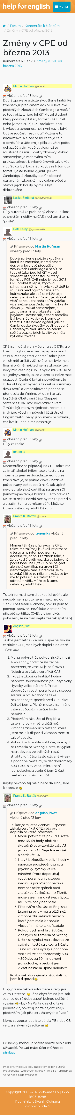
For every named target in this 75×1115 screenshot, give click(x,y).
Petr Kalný (29, 229)
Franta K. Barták (30, 516)
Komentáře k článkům (42, 26)
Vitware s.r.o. (49, 1092)
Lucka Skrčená (32, 197)
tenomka (19, 451)
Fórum (15, 26)
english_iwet (21, 626)
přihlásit (9, 1052)
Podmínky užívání (29, 1101)
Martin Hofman (28, 86)
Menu (61, 6)
